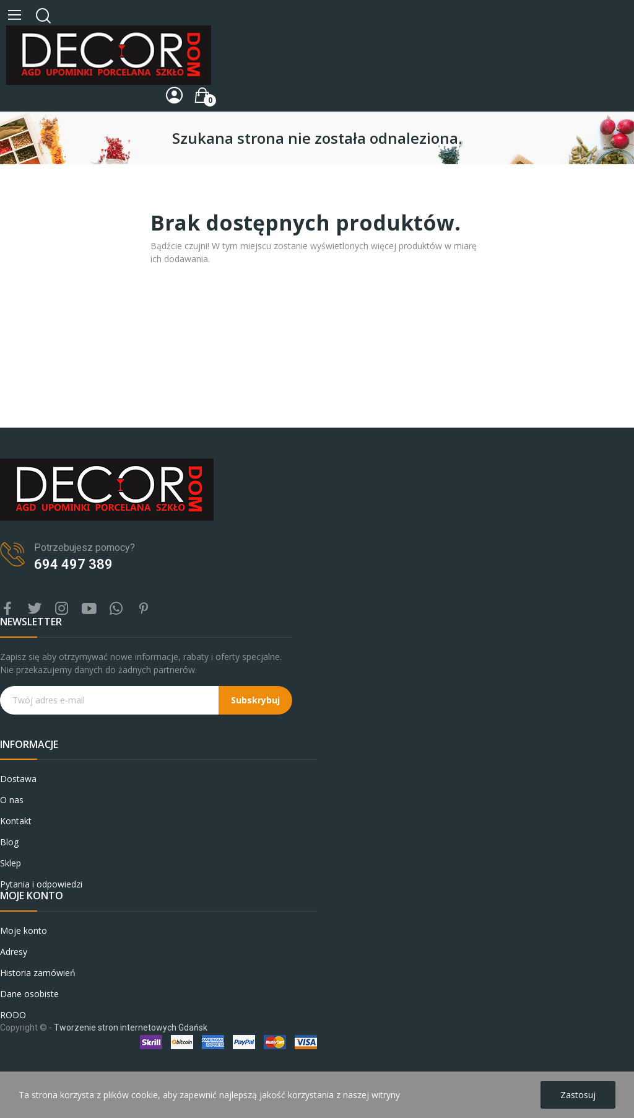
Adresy (13, 951)
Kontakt (16, 821)
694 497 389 (73, 564)
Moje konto (23, 930)
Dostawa (18, 779)
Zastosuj (578, 1095)
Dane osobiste (29, 994)
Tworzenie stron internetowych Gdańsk (130, 1027)
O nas (12, 800)
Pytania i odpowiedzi (41, 884)
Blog (9, 842)
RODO (13, 1015)
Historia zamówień (38, 973)
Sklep (10, 863)
